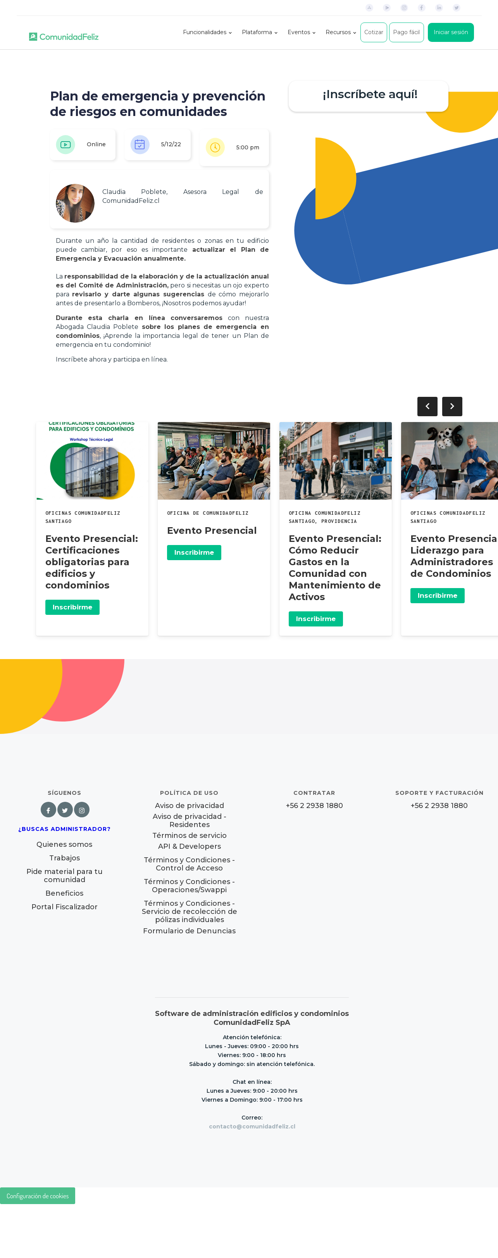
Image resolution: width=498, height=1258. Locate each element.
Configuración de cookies (38, 1196)
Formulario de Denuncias (189, 931)
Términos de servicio (189, 836)
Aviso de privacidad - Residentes (189, 821)
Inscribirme (72, 607)
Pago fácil (406, 32)
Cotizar (373, 32)
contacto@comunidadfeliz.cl (252, 1126)
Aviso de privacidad (189, 806)
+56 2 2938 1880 (314, 806)
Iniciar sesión (451, 32)
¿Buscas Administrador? (64, 828)
